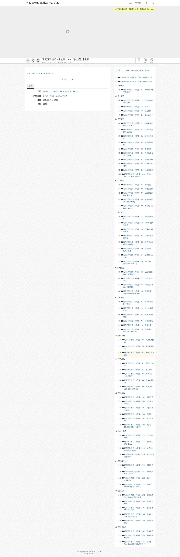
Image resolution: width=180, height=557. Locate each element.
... (50, 91)
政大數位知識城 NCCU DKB (42, 2)
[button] (147, 3)
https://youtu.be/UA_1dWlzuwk (42, 73)
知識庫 (45, 91)
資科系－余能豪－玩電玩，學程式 (65, 91)
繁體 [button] (138, 3)
